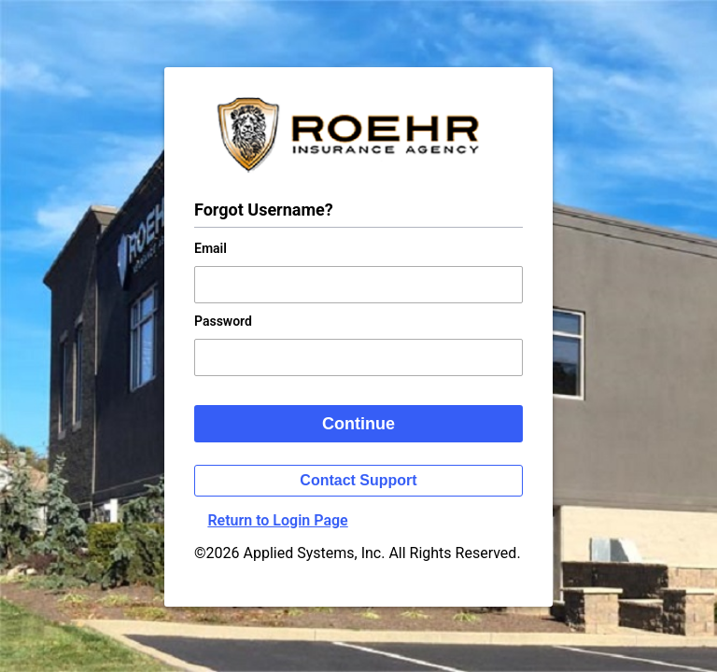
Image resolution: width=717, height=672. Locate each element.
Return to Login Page (277, 520)
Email (210, 248)
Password (223, 321)
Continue (358, 423)
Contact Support (358, 480)
